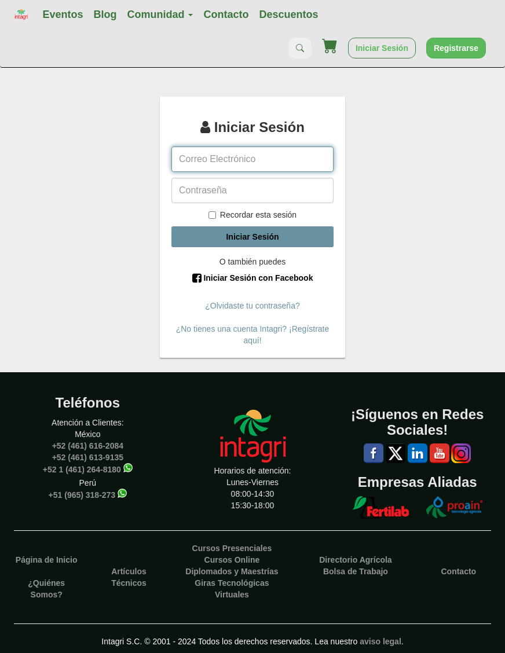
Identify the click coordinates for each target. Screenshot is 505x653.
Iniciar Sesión (382, 48)
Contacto (225, 14)
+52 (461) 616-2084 (87, 445)
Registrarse (456, 48)
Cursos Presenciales (232, 548)
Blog (104, 14)
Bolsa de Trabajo (355, 571)
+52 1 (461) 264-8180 (82, 469)
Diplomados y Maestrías (231, 571)
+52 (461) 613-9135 (87, 457)
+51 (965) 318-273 (82, 494)
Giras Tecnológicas (232, 583)
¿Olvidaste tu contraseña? (252, 305)
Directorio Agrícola (355, 559)
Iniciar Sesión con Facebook (252, 278)
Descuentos (288, 14)
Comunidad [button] (160, 14)
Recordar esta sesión (252, 214)
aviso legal (380, 641)
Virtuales (232, 594)
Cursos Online (232, 559)
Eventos (62, 14)
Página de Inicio (47, 559)
